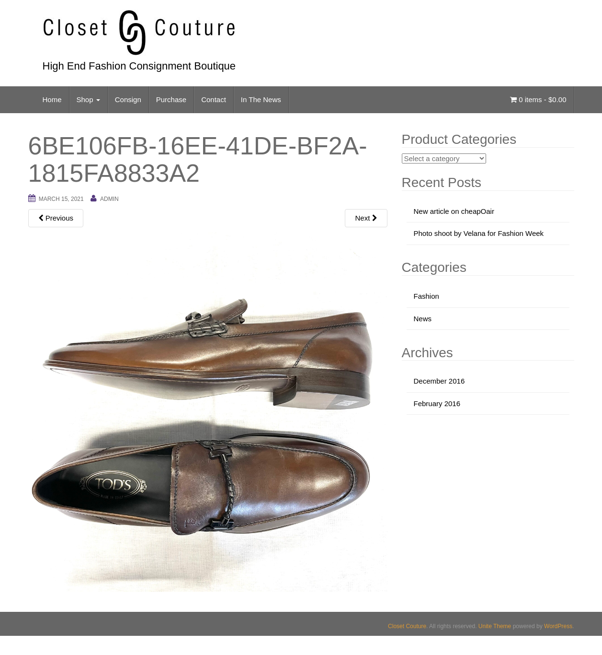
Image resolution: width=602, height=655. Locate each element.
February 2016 (437, 403)
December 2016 (439, 381)
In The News (261, 99)
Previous (56, 218)
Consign (128, 99)
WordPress (558, 626)
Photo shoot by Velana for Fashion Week (479, 233)
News (423, 319)
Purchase (171, 99)
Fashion (426, 296)
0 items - (538, 99)
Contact (213, 99)
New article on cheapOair (454, 211)
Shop (88, 99)
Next (366, 218)
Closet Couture (407, 626)
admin (109, 199)
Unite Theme (494, 626)
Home (52, 99)
